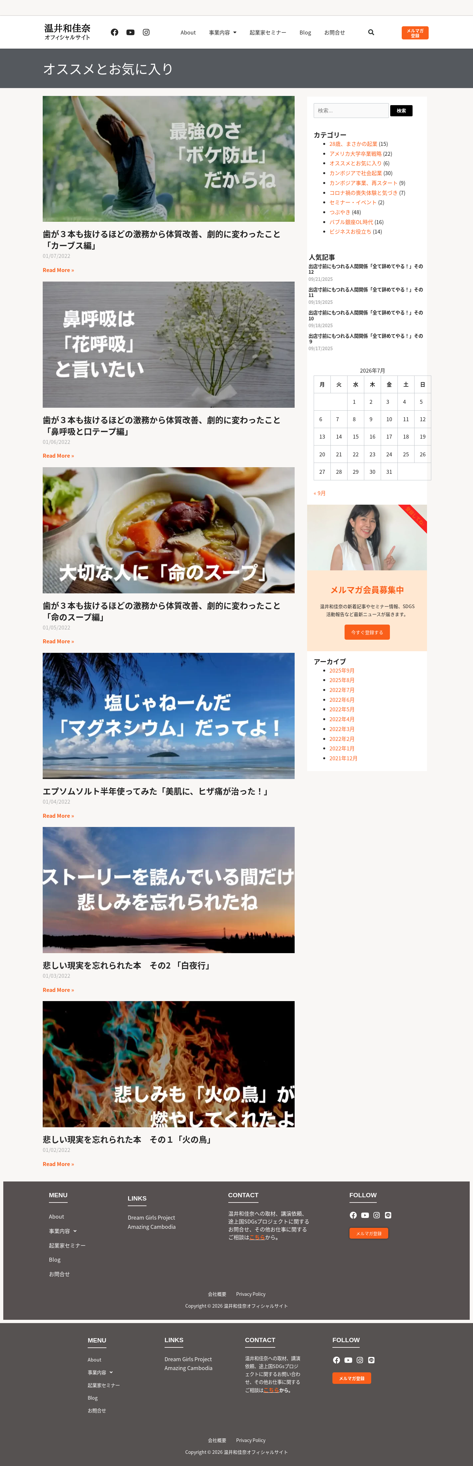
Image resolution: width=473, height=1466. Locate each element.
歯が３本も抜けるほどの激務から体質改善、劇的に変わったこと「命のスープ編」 (162, 611)
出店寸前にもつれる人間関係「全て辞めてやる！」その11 (365, 292)
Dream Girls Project (151, 1217)
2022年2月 (342, 739)
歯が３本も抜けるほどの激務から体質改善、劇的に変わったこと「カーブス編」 (162, 239)
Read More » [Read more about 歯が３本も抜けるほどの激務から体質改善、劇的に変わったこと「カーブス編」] (58, 270)
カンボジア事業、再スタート (363, 183)
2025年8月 (342, 680)
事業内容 (222, 32)
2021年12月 (343, 758)
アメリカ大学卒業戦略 (355, 153)
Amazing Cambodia (152, 1226)
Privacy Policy (250, 1294)
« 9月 (320, 493)
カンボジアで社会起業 (355, 173)
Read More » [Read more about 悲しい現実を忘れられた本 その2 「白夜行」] (58, 990)
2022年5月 (342, 709)
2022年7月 (342, 690)
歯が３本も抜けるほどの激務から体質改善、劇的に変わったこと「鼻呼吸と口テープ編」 (162, 425)
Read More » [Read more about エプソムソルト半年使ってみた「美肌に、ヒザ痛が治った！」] (58, 815)
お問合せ (334, 32)
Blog (305, 32)
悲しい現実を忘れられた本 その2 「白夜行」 (128, 965)
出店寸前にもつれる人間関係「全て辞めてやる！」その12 (365, 269)
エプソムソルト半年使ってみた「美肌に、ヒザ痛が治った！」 (157, 791)
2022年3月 (342, 729)
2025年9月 (342, 670)
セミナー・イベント (353, 202)
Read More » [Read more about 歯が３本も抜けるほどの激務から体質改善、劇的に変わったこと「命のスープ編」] (58, 641)
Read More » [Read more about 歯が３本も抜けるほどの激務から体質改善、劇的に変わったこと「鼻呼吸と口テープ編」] (58, 455)
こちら (257, 1237)
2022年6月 (342, 699)
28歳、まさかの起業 (353, 144)
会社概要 (217, 1294)
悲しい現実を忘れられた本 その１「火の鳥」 (129, 1139)
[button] (371, 32)
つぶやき (339, 212)
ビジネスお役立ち (350, 231)
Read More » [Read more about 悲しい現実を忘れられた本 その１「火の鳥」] (58, 1164)
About (188, 32)
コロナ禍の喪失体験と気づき (363, 192)
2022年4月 (342, 719)
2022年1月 (342, 748)
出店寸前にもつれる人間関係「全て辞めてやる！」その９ (365, 338)
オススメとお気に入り (355, 163)
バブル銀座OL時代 (351, 222)
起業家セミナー (268, 32)
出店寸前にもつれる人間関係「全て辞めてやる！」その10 (365, 315)
